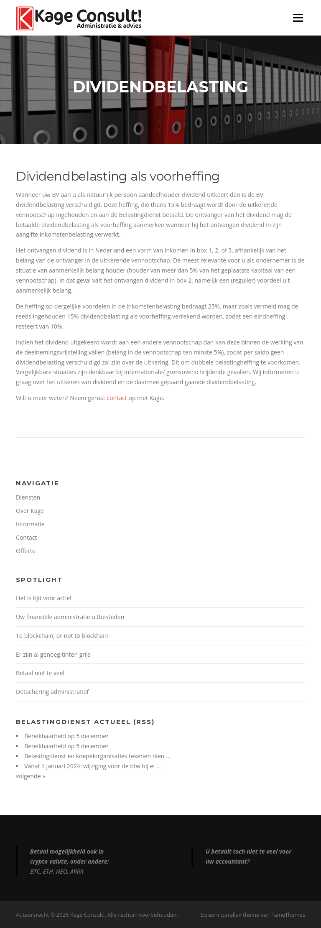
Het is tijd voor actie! (43, 598)
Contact (26, 537)
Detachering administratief (52, 692)
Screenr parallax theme (229, 914)
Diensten (28, 497)
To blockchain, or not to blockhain (62, 636)
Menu (297, 18)
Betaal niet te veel (40, 673)
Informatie (30, 524)
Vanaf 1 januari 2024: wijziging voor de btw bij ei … (92, 766)
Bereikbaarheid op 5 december (66, 736)
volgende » (30, 776)
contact (117, 398)
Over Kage (30, 511)
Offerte (26, 551)
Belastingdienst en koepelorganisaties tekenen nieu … (97, 756)
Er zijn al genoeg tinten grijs (53, 654)
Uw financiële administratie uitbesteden (70, 617)
